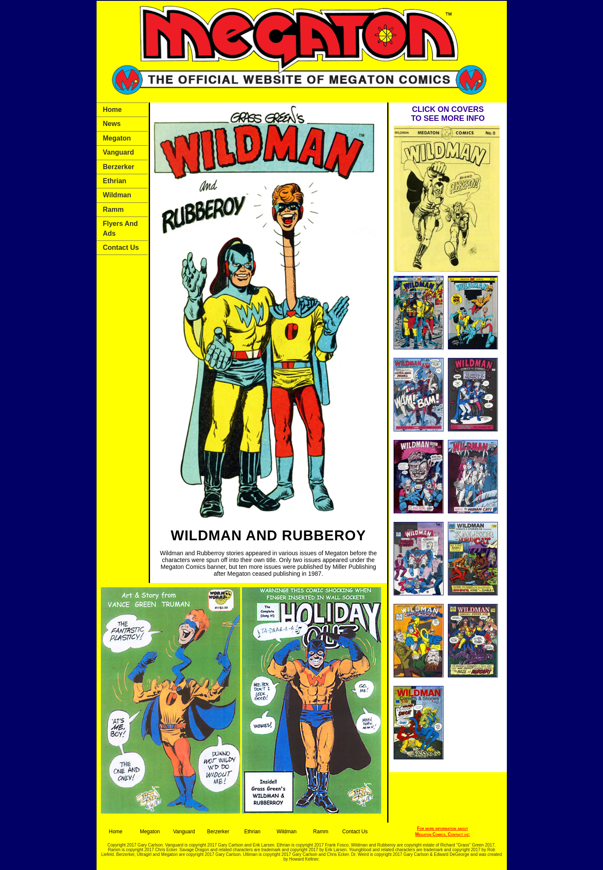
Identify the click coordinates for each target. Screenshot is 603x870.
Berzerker (119, 166)
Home (112, 109)
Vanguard (118, 152)
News (112, 123)
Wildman (117, 195)
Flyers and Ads (120, 228)
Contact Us (121, 247)
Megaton (117, 138)
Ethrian (114, 181)
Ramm (113, 209)
